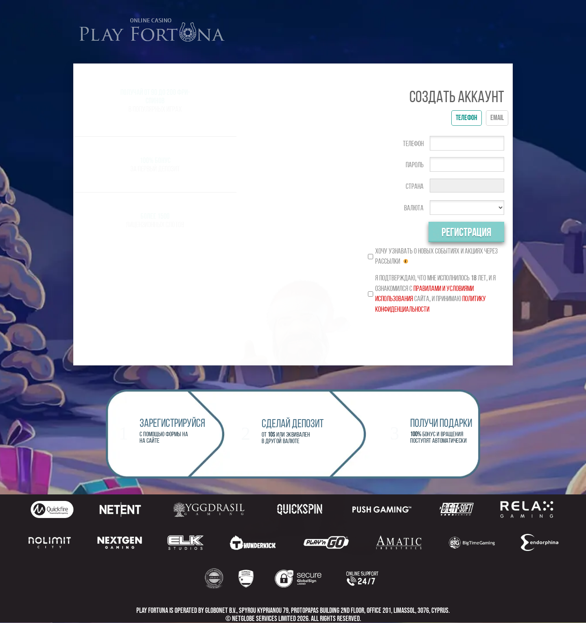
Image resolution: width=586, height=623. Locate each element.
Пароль (415, 165)
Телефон (413, 144)
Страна (415, 186)
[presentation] (436, 337)
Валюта (414, 208)
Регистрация (466, 232)
